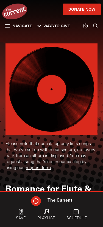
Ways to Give (53, 25)
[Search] (95, 26)
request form (38, 168)
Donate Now (81, 9)
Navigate (18, 25)
